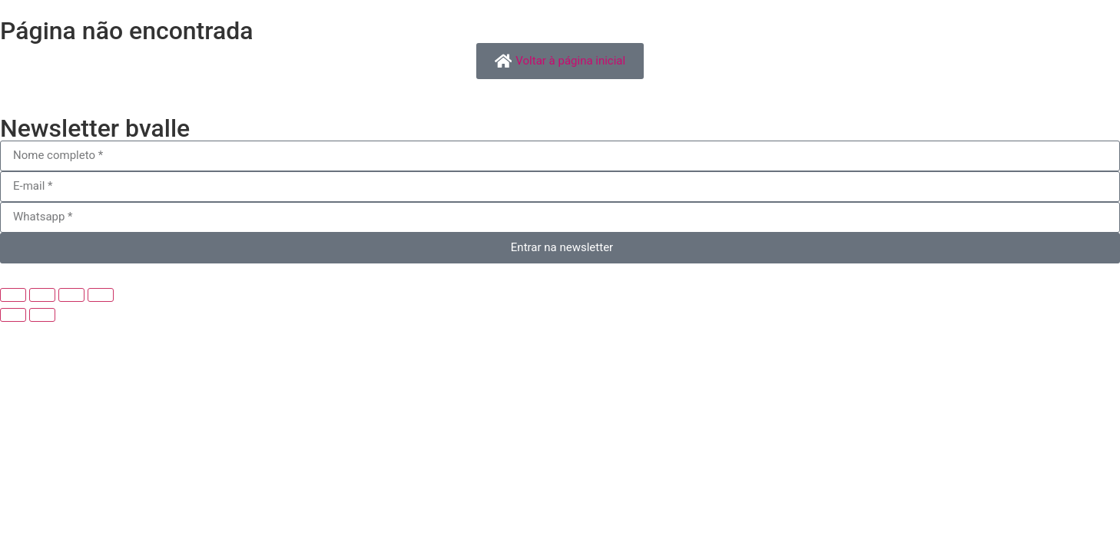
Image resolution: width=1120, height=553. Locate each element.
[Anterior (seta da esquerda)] (13, 315)
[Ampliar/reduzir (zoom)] (13, 295)
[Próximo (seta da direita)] (42, 315)
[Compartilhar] (71, 295)
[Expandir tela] (42, 295)
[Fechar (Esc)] (101, 295)
